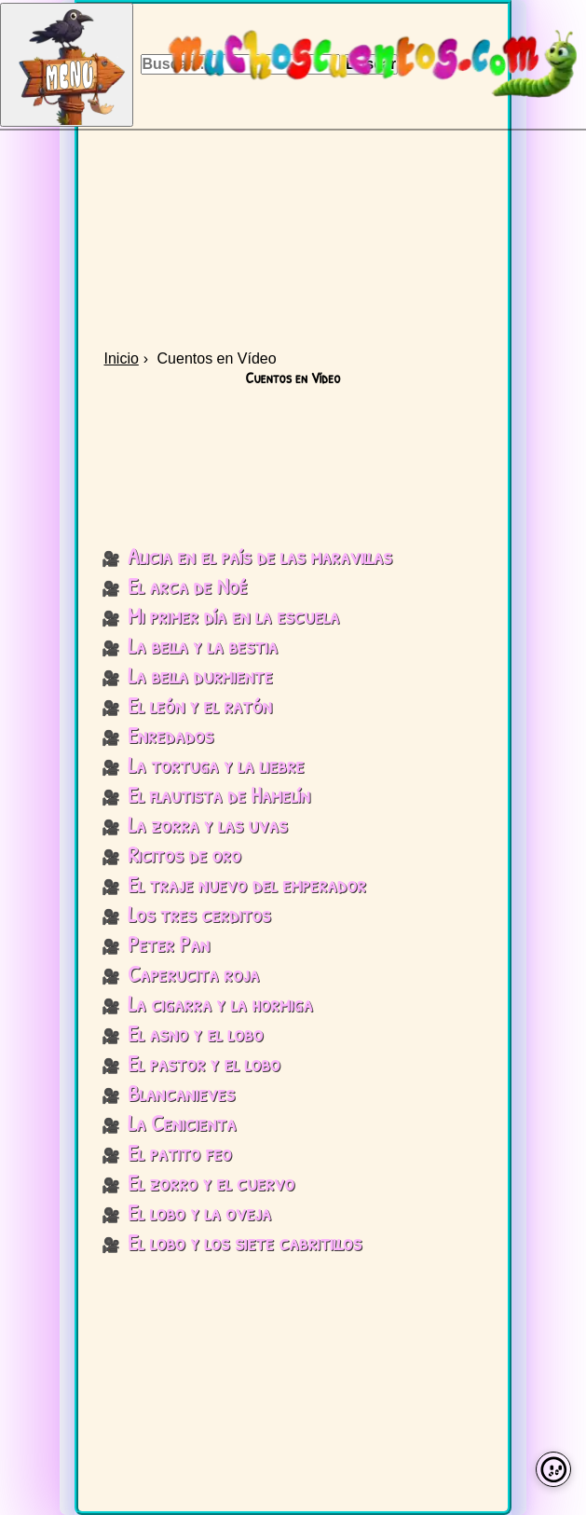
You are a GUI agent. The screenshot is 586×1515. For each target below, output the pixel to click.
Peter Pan (169, 943)
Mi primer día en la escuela (233, 615)
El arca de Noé (187, 585)
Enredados (170, 735)
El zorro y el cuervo (211, 1182)
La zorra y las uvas (207, 824)
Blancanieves (181, 1093)
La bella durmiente (200, 675)
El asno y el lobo (195, 1033)
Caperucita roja (193, 973)
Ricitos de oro (184, 854)
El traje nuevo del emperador (247, 884)
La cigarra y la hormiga (220, 1003)
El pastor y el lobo (204, 1063)
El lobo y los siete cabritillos (244, 1242)
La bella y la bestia (203, 645)
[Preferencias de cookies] (553, 1469)
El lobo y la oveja (199, 1212)
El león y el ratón (200, 705)
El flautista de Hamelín (219, 794)
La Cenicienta (182, 1122)
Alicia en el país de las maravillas (260, 556)
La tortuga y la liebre (216, 764)
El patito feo (180, 1152)
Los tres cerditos (199, 914)
